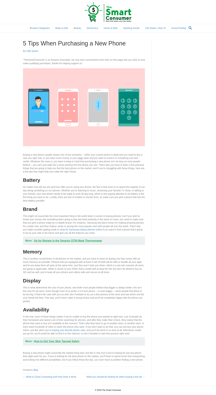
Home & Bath (111, 28)
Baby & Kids (61, 28)
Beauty (77, 28)
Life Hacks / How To (155, 28)
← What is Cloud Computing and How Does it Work (49, 376)
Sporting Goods (131, 28)
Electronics (92, 28)
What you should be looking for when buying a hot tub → (115, 376)
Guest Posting (178, 28)
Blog (35, 370)
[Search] (190, 28)
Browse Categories (40, 28)
